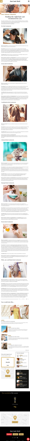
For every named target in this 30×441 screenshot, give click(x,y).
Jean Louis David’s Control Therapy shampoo (8, 136)
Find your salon (8, 372)
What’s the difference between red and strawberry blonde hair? (23, 374)
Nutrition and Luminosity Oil (20, 256)
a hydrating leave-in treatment (14, 51)
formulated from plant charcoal (6, 97)
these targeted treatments (5, 169)
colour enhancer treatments (19, 175)
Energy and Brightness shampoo (22, 293)
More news (27, 346)
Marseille (8, 358)
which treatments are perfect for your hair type (7, 24)
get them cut (25, 214)
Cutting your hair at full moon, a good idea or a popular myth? (23, 382)
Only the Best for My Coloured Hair (23, 356)
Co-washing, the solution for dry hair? (16, 341)
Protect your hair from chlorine (15, 324)
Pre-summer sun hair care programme (9, 317)
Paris (8, 355)
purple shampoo (4, 285)
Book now (9, 430)
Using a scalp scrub (9, 92)
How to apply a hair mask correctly (23, 378)
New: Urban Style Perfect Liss (23, 352)
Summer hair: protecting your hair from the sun (23, 363)
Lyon (8, 361)
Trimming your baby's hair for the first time (23, 370)
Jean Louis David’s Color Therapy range (22, 178)
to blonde (14, 286)
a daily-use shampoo (16, 246)
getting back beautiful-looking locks (16, 245)
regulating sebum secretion (14, 98)
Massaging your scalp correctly (14, 333)
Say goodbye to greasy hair (23, 359)
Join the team (15, 430)
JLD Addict (21, 430)
